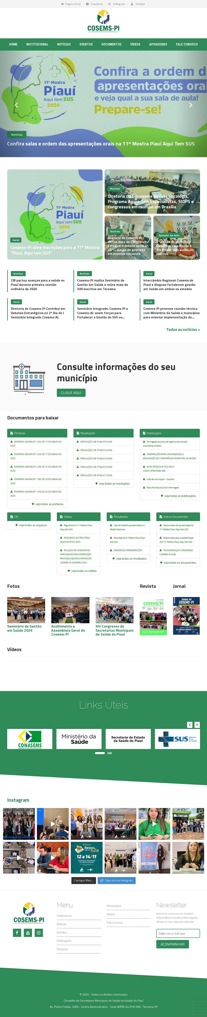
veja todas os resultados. (129, 558)
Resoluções (86, 433)
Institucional (37, 44)
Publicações (152, 433)
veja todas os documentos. (178, 562)
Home (13, 44)
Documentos (111, 44)
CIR (14, 516)
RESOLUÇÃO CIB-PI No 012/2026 (94, 467)
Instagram (116, 4)
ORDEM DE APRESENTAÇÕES (126, 550)
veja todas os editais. (82, 571)
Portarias (17, 433)
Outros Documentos (174, 516)
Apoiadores (158, 44)
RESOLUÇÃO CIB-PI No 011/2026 (94, 475)
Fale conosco (187, 44)
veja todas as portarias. (48, 504)
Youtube (138, 4)
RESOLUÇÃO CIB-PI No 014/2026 (94, 450)
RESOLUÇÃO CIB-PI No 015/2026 (94, 441)
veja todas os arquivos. (31, 525)
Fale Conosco (115, 922)
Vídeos (135, 44)
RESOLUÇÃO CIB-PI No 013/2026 (94, 458)
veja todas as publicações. (179, 496)
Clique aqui (71, 392)
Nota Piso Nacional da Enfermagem (161, 487)
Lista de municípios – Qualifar (158, 479)
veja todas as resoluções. (112, 483)
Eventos (86, 44)
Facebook (94, 4)
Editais (66, 516)
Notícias (64, 44)
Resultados (119, 516)
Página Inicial (71, 4)
